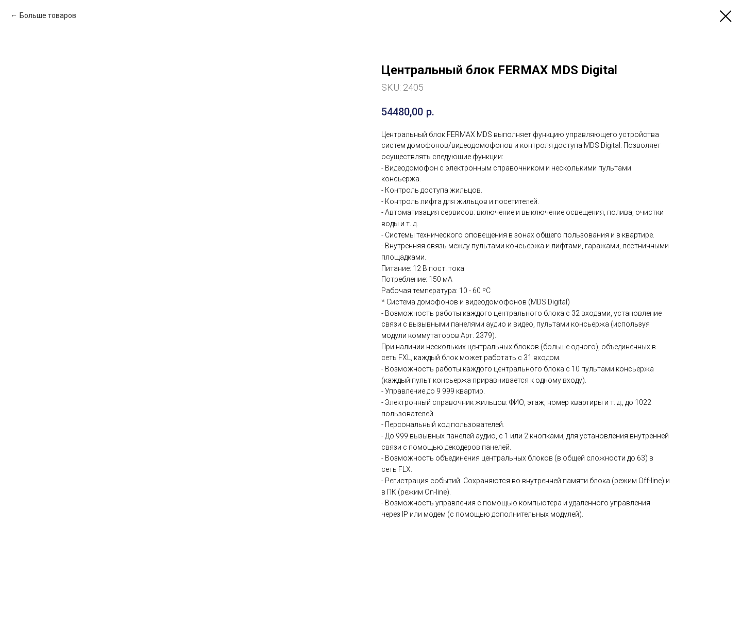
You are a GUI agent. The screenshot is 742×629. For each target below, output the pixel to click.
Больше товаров (48, 15)
